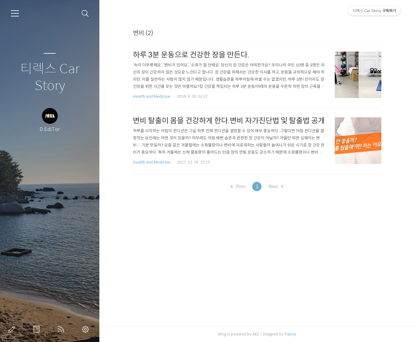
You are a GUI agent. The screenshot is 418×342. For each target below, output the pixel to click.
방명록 (37, 329)
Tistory (290, 334)
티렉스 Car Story (50, 77)
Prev (238, 186)
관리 (86, 329)
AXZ (255, 334)
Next (275, 186)
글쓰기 (13, 329)
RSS (62, 329)
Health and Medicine (151, 96)
